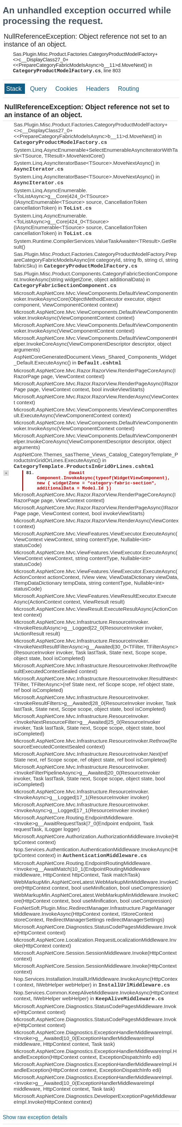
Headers (98, 88)
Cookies (67, 88)
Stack (14, 88)
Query (39, 88)
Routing (128, 88)
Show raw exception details (35, 1117)
